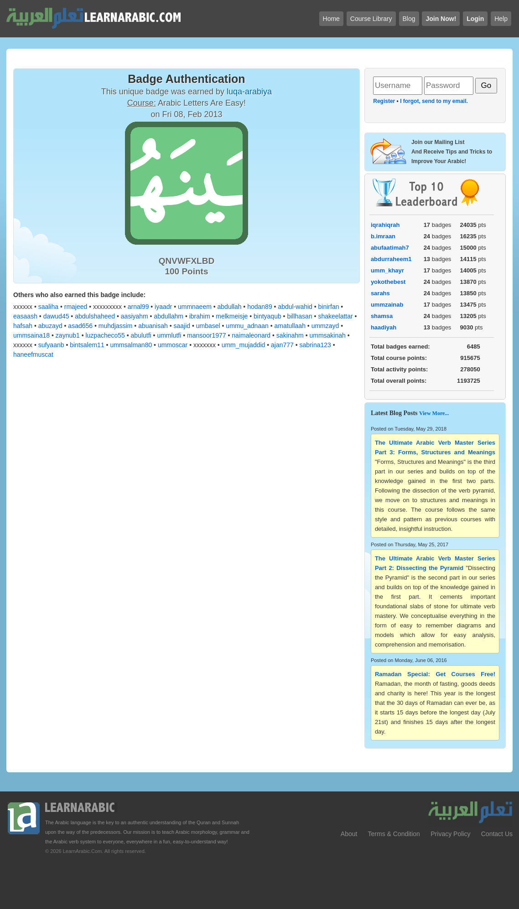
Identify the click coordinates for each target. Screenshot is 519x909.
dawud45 (56, 316)
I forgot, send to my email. (434, 101)
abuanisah (153, 325)
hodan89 (259, 306)
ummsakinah (327, 335)
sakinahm (290, 335)
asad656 (80, 325)
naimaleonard (251, 335)
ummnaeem (195, 306)
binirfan (328, 306)
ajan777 (282, 345)
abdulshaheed (95, 316)
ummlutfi (169, 335)
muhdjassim (116, 325)
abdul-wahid (295, 306)
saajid (181, 325)
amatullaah (290, 325)
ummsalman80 (131, 345)
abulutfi (141, 335)
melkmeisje (232, 316)
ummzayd (325, 325)
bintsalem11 (87, 345)
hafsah (22, 325)
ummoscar (172, 345)
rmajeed (76, 306)
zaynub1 (68, 335)
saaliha (48, 306)
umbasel (208, 325)
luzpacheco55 (105, 335)
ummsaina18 (31, 335)
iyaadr (163, 306)
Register (384, 101)
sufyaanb (51, 345)
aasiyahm (134, 316)
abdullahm (168, 316)
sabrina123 (315, 345)
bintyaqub (267, 316)
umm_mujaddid (243, 345)
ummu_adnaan (247, 325)
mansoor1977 (206, 335)
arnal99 (138, 306)
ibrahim (199, 316)
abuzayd (50, 325)
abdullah (230, 306)
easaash (25, 316)
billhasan (299, 316)
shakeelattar (335, 316)
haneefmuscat (33, 354)
